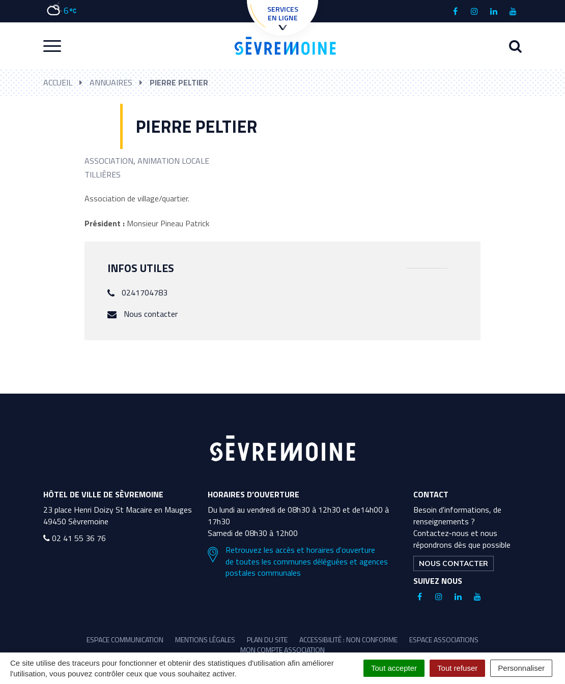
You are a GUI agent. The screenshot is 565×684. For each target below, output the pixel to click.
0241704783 (144, 292)
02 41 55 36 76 (74, 538)
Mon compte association (282, 649)
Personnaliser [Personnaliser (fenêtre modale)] (521, 668)
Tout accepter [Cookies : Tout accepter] (394, 668)
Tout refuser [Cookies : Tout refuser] (457, 668)
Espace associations (443, 639)
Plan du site (267, 639)
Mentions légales (205, 639)
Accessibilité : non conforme (348, 639)
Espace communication (125, 639)
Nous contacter (151, 314)
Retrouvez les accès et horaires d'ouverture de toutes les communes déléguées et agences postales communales (298, 561)
